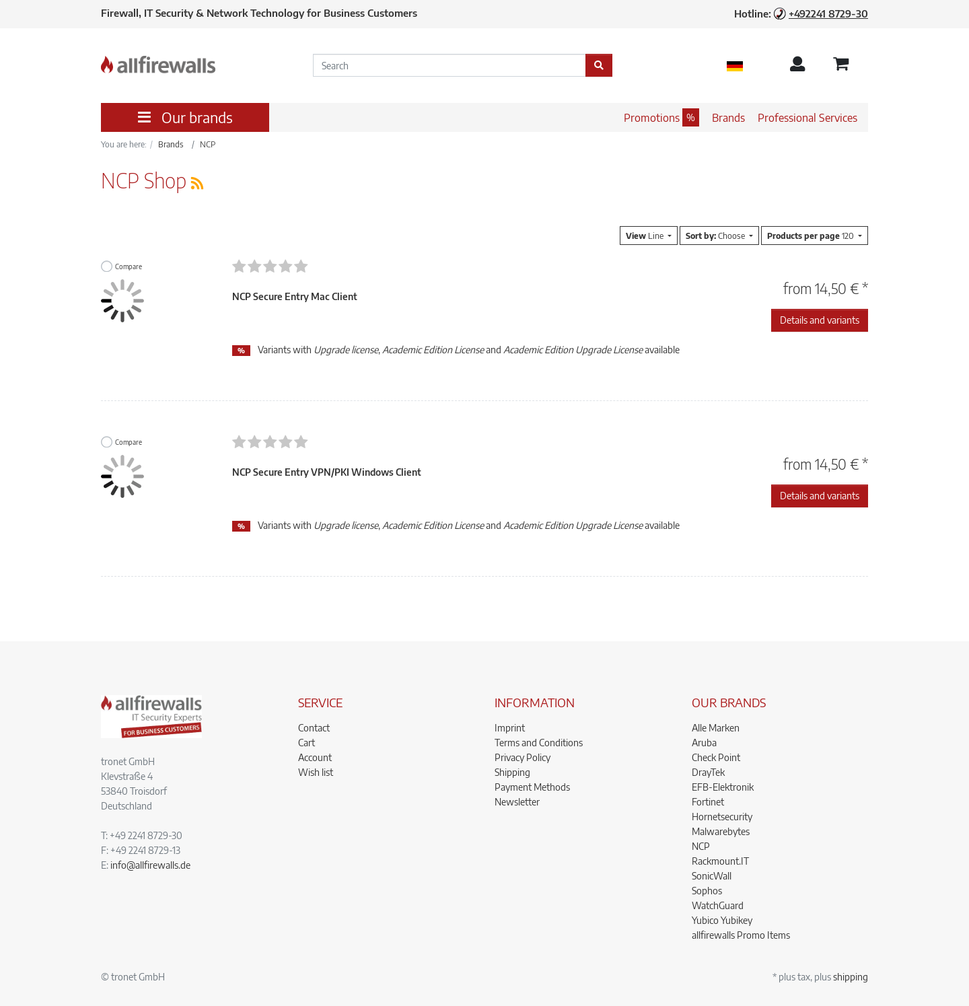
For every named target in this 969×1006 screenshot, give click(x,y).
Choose (716, 235)
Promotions (652, 117)
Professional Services (807, 117)
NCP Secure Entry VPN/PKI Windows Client (326, 472)
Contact (314, 727)
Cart (306, 742)
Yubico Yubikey (722, 920)
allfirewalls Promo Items (741, 935)
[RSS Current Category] (197, 183)
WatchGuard (718, 905)
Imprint (510, 727)
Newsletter (517, 801)
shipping (850, 976)
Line (646, 235)
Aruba (704, 742)
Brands (728, 117)
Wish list (315, 772)
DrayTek (708, 772)
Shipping (512, 772)
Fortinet (708, 801)
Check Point (716, 757)
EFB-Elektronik (723, 787)
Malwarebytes (721, 831)
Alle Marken (716, 727)
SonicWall (711, 876)
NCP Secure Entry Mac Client (294, 296)
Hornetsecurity (722, 816)
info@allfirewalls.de (150, 865)
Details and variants (819, 320)
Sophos (707, 890)
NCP (701, 846)
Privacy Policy (522, 757)
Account (315, 757)
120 (811, 235)
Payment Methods (532, 787)
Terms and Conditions (539, 742)
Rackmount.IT (720, 861)
